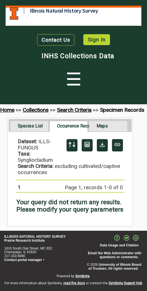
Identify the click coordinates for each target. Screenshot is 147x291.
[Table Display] (87, 145)
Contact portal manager (23, 260)
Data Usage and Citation (119, 245)
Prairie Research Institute (24, 240)
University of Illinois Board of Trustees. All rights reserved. (114, 267)
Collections (36, 110)
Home (7, 110)
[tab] (29, 126)
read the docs (74, 283)
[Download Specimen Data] (102, 145)
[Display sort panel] (71, 145)
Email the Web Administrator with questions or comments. (114, 255)
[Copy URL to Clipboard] (117, 145)
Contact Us (56, 40)
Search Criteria (74, 110)
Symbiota (82, 276)
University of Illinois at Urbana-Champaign (14, 14)
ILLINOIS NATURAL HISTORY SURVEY (35, 237)
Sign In (96, 39)
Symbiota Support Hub (125, 283)
